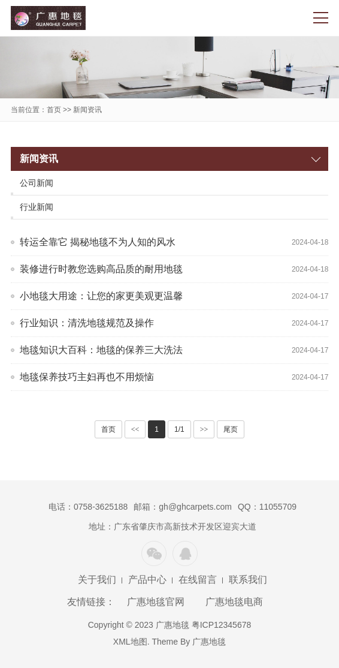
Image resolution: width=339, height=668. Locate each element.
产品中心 (147, 579)
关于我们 (97, 579)
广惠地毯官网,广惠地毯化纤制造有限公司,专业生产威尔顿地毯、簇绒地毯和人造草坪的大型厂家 (48, 18)
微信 (154, 553)
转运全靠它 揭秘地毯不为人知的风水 (97, 242)
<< (135, 429)
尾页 (230, 429)
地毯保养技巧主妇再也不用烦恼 (87, 377)
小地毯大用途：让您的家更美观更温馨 (101, 296)
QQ (185, 553)
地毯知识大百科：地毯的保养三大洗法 (101, 350)
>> (204, 429)
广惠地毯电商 (234, 602)
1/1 (179, 429)
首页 (54, 110)
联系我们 (248, 579)
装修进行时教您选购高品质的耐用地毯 (101, 269)
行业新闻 (36, 207)
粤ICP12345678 (222, 625)
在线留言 (197, 579)
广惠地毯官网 (155, 602)
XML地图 (130, 641)
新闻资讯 (87, 110)
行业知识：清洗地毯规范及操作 (87, 323)
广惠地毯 (209, 641)
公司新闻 (36, 183)
